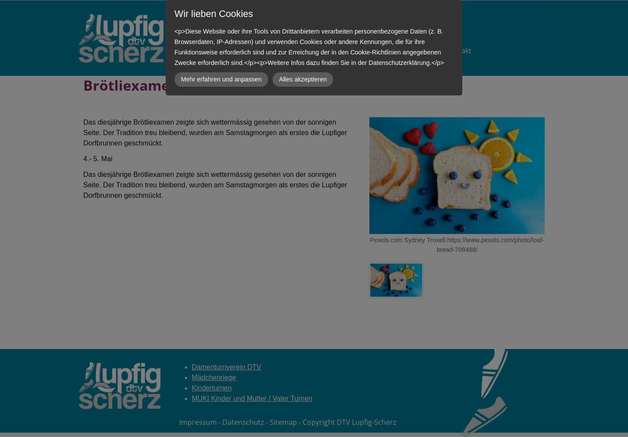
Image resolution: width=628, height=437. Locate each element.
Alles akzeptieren (303, 79)
